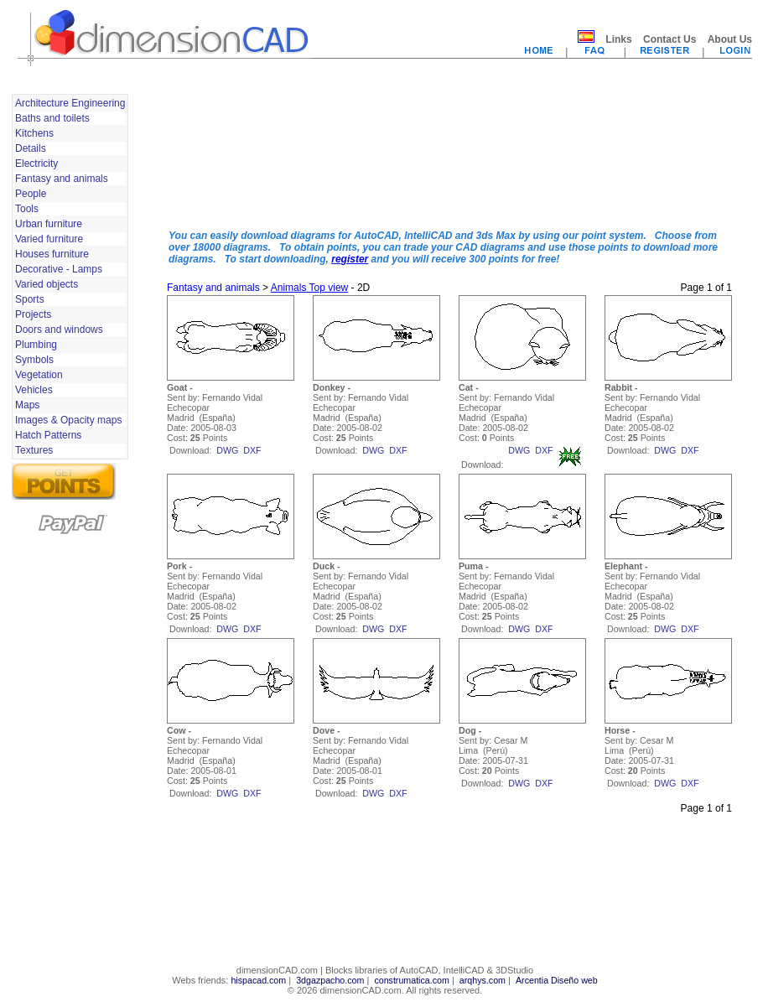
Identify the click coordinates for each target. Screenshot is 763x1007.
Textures (34, 450)
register (349, 259)
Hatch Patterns (48, 435)
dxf (252, 450)
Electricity (36, 163)
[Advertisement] (231, 153)
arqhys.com (482, 980)
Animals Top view (309, 287)
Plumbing (36, 344)
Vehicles (34, 390)
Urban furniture (48, 224)
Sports (29, 299)
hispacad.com (258, 980)
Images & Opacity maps (68, 420)
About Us (730, 39)
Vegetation (39, 375)
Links (618, 39)
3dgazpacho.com (330, 980)
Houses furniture (52, 254)
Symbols (34, 360)
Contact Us (669, 39)
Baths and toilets (52, 118)
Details (30, 148)
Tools (27, 209)
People (30, 194)
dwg (227, 450)
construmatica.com (411, 980)
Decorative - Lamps (58, 269)
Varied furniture (49, 239)
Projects (33, 314)
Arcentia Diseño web (557, 980)
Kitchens (34, 133)
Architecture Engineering (70, 103)
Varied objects (46, 284)
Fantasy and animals (61, 178)
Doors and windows (59, 329)
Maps (27, 405)
